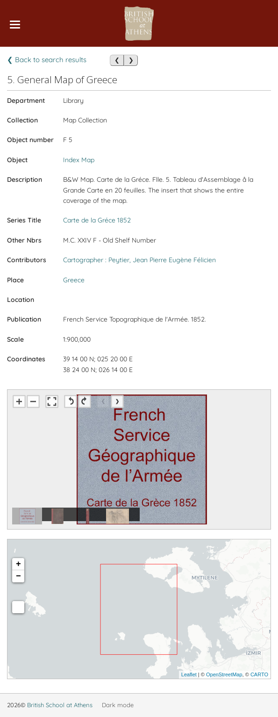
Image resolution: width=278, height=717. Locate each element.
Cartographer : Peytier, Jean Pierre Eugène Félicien (139, 260)
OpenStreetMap (224, 674)
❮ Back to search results (46, 59)
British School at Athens (60, 705)
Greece (74, 280)
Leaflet (189, 674)
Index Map (78, 160)
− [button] (18, 576)
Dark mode (118, 705)
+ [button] (18, 564)
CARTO (259, 674)
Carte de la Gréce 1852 (97, 220)
